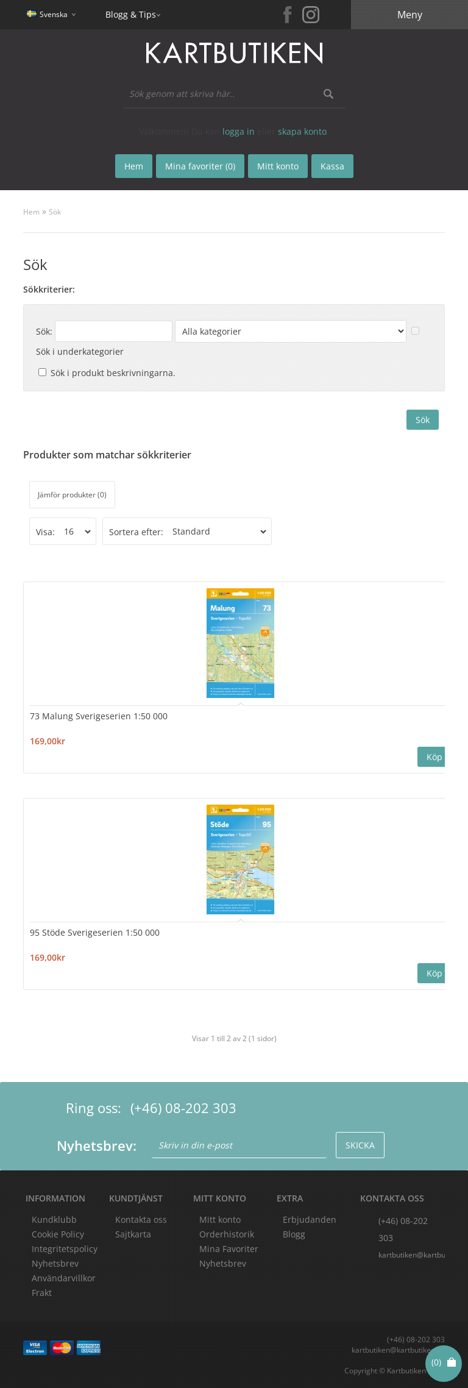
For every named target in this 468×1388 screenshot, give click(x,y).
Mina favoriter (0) (200, 166)
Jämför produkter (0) (72, 494)
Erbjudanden (309, 1219)
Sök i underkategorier (80, 351)
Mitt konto (220, 1219)
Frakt (42, 1292)
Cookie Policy (58, 1234)
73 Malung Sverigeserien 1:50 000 (99, 716)
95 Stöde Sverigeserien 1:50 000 (95, 932)
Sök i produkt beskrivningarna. (113, 373)
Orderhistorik (226, 1234)
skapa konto (302, 131)
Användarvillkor (64, 1278)
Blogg (294, 1234)
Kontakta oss (141, 1219)
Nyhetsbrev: (96, 1145)
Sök (55, 212)
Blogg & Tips (130, 14)
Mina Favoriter (228, 1249)
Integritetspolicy (65, 1249)
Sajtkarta (133, 1234)
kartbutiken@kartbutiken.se (411, 1255)
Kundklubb (54, 1219)
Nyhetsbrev (222, 1263)
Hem (31, 212)
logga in (238, 131)
